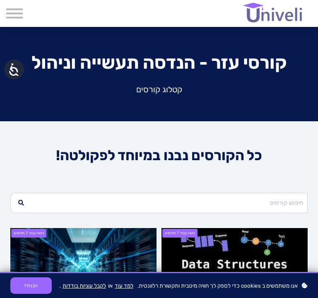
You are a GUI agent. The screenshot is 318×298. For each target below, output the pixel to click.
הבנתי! (31, 285)
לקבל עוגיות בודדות (84, 285)
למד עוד (124, 285)
